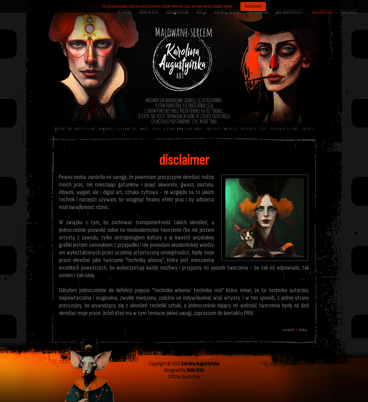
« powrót (287, 329)
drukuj (302, 329)
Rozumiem (253, 6)
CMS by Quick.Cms (184, 377)
